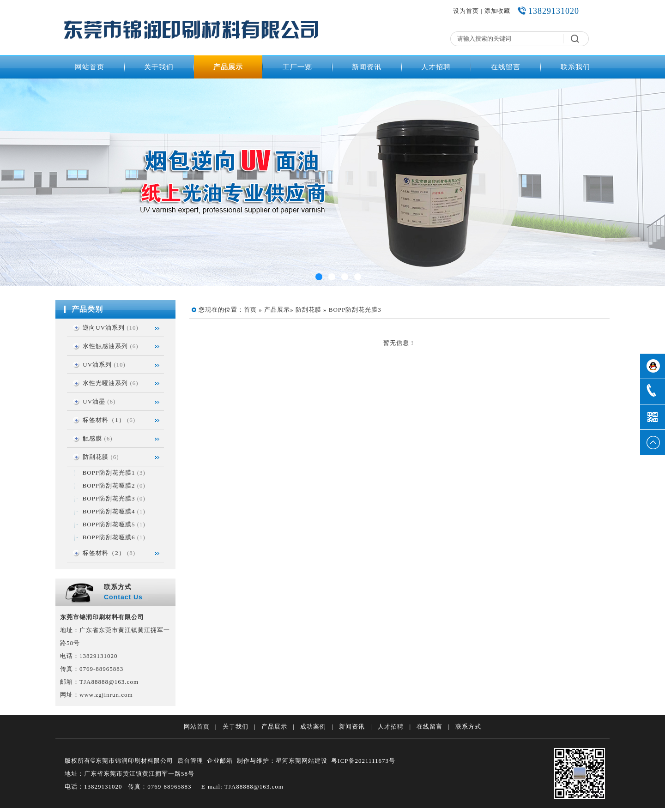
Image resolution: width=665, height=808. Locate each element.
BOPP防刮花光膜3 (109, 498)
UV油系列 (97, 364)
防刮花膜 (96, 456)
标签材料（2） (104, 552)
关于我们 (159, 67)
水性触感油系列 (105, 346)
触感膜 (92, 438)
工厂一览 (297, 67)
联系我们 (575, 67)
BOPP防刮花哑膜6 (109, 537)
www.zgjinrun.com (106, 694)
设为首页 (466, 10)
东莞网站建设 (308, 760)
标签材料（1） (104, 419)
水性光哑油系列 (105, 383)
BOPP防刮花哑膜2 (109, 485)
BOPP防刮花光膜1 (109, 472)
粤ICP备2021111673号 (363, 760)
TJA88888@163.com (109, 681)
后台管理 (190, 760)
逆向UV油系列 (104, 327)
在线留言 (505, 67)
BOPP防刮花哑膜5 (109, 524)
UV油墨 (94, 401)
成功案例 (313, 726)
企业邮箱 (220, 760)
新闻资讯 (366, 67)
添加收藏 (497, 10)
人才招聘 (436, 67)
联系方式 (468, 726)
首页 (250, 309)
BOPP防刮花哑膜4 (109, 511)
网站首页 (89, 67)
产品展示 (228, 67)
